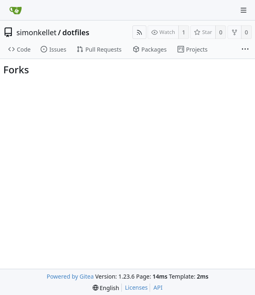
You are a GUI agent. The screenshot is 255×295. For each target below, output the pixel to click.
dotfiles (75, 32)
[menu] (106, 288)
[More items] (245, 50)
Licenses (136, 287)
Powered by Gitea (70, 276)
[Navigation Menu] (243, 10)
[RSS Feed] (139, 32)
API (157, 287)
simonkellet (36, 32)
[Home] (15, 10)
